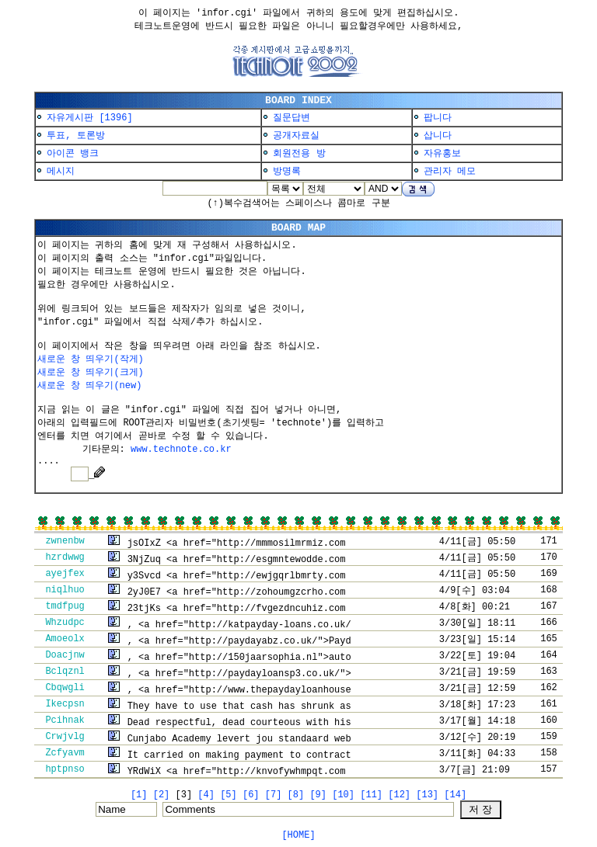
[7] (273, 795)
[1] (139, 795)
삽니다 (438, 135)
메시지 (61, 171)
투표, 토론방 (75, 135)
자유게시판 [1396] (89, 118)
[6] (251, 795)
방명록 (287, 171)
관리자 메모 (450, 171)
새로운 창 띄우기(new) (89, 385)
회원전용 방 (299, 153)
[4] (206, 795)
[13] (427, 795)
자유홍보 (442, 153)
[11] (371, 795)
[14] (455, 795)
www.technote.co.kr (181, 449)
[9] (317, 795)
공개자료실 (296, 135)
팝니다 (438, 118)
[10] (343, 795)
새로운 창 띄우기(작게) (90, 359)
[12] (399, 795)
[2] (161, 795)
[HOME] (298, 835)
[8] (296, 795)
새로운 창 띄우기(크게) (90, 372)
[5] (228, 795)
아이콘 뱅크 (73, 153)
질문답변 (291, 118)
